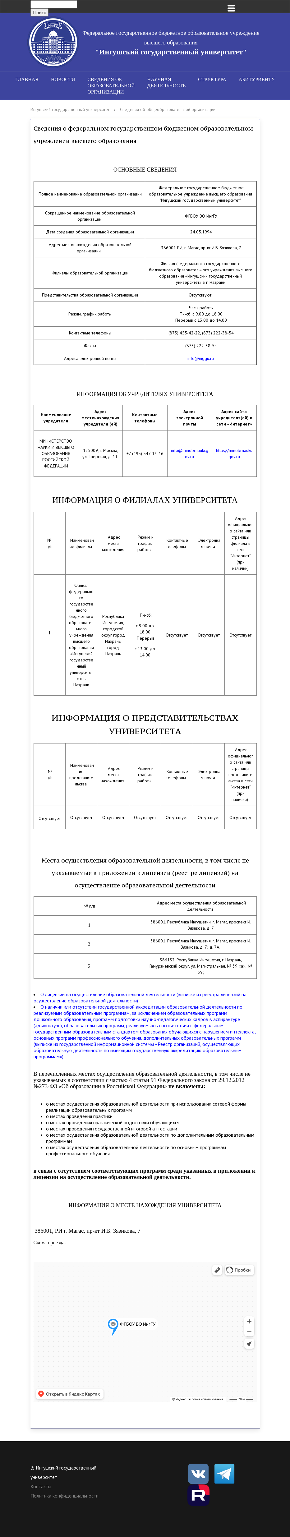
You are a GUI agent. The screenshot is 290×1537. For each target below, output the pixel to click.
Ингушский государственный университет (69, 109)
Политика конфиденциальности (64, 1496)
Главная (27, 79)
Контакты (40, 1486)
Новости (63, 79)
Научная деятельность (166, 82)
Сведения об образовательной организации (111, 85)
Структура (212, 79)
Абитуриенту (257, 79)
